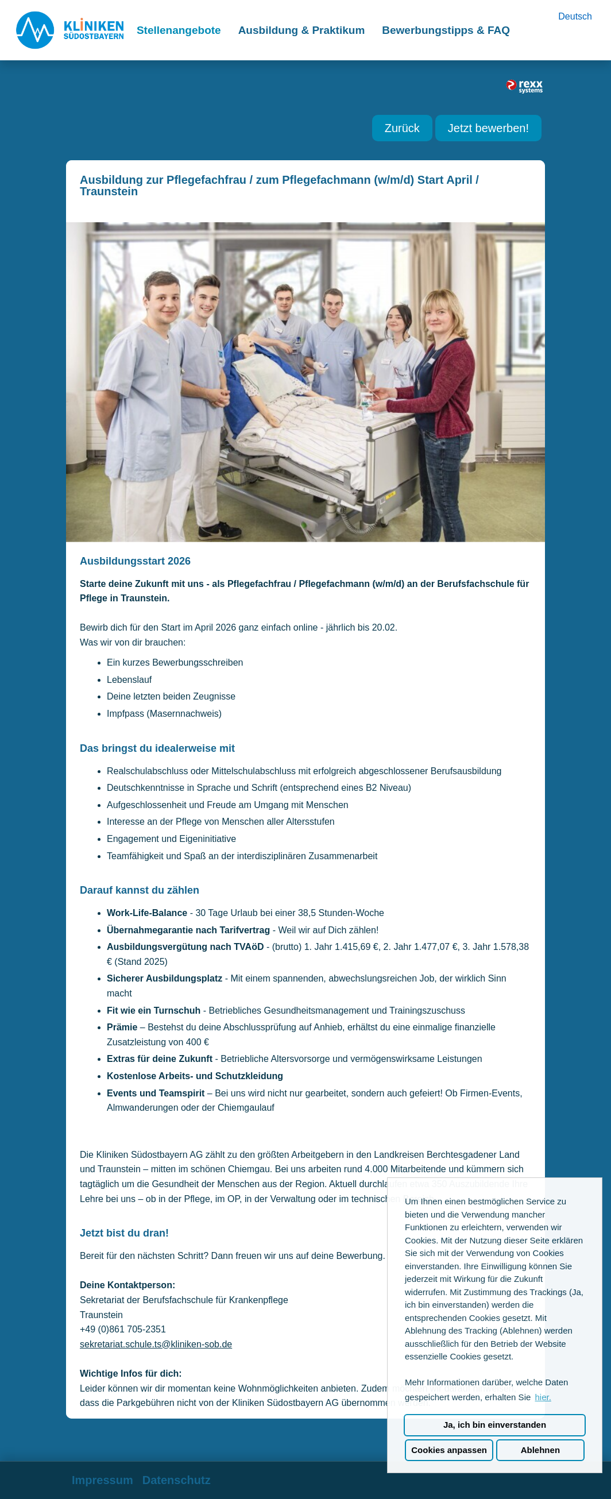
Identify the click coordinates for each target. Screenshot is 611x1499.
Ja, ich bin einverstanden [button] (494, 1425)
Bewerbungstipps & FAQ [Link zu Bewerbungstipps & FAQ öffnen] (446, 30)
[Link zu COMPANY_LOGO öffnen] (69, 30)
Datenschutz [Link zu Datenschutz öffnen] (176, 1480)
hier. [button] (543, 1397)
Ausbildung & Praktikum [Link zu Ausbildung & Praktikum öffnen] (301, 30)
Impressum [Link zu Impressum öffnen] (102, 1480)
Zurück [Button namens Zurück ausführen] (402, 128)
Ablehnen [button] (540, 1450)
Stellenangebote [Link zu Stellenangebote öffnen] (179, 30)
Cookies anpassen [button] (449, 1450)
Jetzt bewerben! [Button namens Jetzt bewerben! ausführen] (488, 128)
